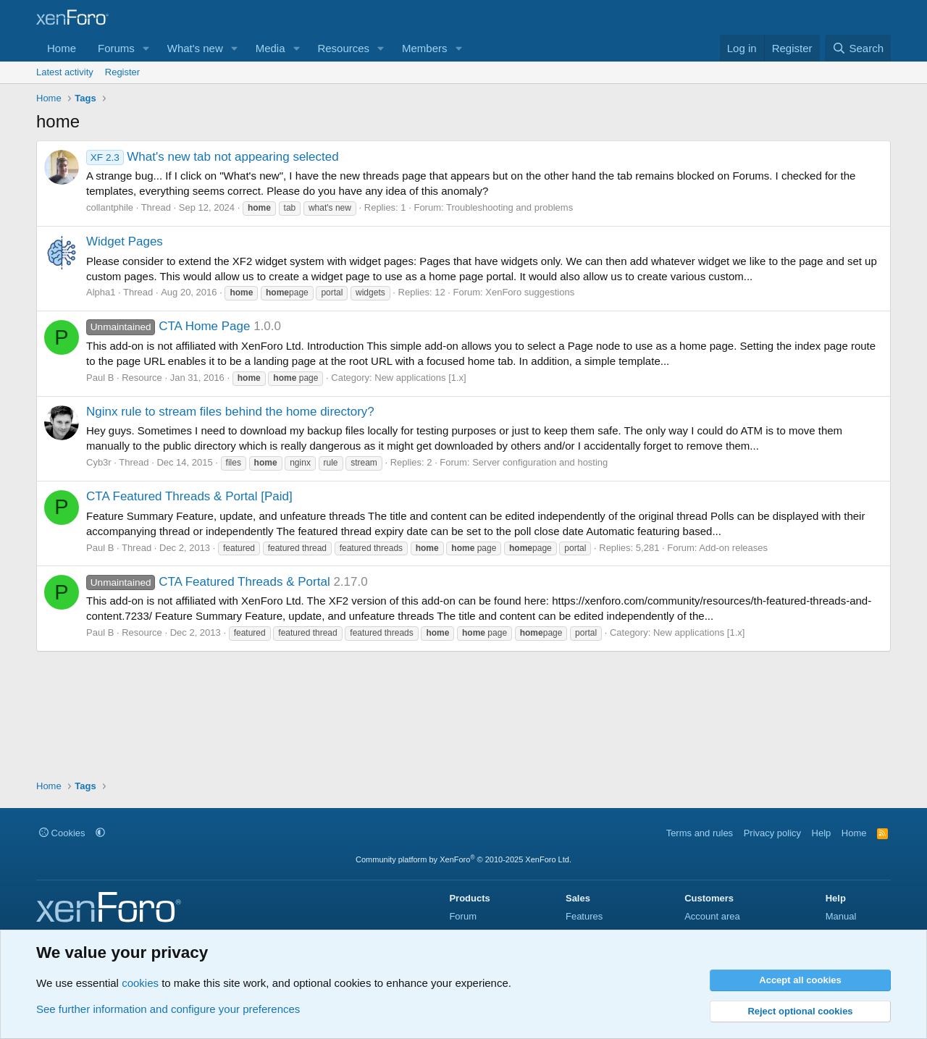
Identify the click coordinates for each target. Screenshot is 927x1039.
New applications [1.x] (420, 377)
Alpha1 (100, 292)
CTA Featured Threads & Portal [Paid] (189, 496)
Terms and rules (699, 833)
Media (270, 48)
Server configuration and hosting (540, 462)
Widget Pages (124, 241)
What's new (195, 48)
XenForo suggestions (529, 292)
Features (584, 916)
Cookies (62, 833)
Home (61, 48)
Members (425, 48)
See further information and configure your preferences (168, 1009)
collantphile (109, 207)
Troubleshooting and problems (509, 207)
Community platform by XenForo (463, 859)
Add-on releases (733, 547)
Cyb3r (99, 462)
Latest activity (64, 72)
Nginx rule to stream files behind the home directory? (230, 411)
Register (122, 72)
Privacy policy (772, 833)
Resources (343, 48)
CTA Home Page (168, 326)
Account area (712, 916)
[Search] (858, 48)
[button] (146, 48)
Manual (841, 916)
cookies (140, 983)
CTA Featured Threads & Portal (208, 582)
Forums (116, 48)
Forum (463, 916)
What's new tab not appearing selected (212, 157)
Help (821, 833)
